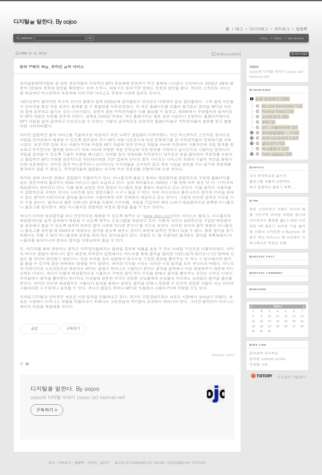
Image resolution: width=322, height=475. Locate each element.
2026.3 (277, 306)
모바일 (275, 214)
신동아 (259, 231)
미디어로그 (258, 29)
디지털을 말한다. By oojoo (44, 21)
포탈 (283, 242)
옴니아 (300, 214)
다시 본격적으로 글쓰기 (267, 175)
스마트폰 (273, 231)
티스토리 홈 (261, 376)
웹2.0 (284, 220)
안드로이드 (258, 220)
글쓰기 (104, 462)
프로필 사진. (259, 364)
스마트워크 (266, 209)
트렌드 (282, 209)
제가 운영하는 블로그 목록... (272, 187)
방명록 (301, 29)
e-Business (291, 231)
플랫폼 (273, 220)
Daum (159, 462)
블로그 (270, 226)
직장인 (273, 242)
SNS (293, 220)
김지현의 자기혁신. (264, 353)
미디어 (295, 209)
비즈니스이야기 (229, 54)
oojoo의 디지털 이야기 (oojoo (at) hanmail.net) (78, 397)
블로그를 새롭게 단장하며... (271, 181)
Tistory (199, 462)
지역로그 (64, 462)
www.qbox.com (157, 215)
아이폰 (282, 226)
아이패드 (293, 237)
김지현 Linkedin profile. (267, 358)
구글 (293, 226)
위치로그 (282, 29)
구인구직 (262, 214)
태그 (239, 29)
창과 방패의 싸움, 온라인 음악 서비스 (51, 66)
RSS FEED (304, 54)
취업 (252, 209)
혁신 (261, 237)
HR (260, 226)
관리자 (92, 462)
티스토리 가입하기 (291, 377)
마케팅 (288, 214)
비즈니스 (273, 237)
